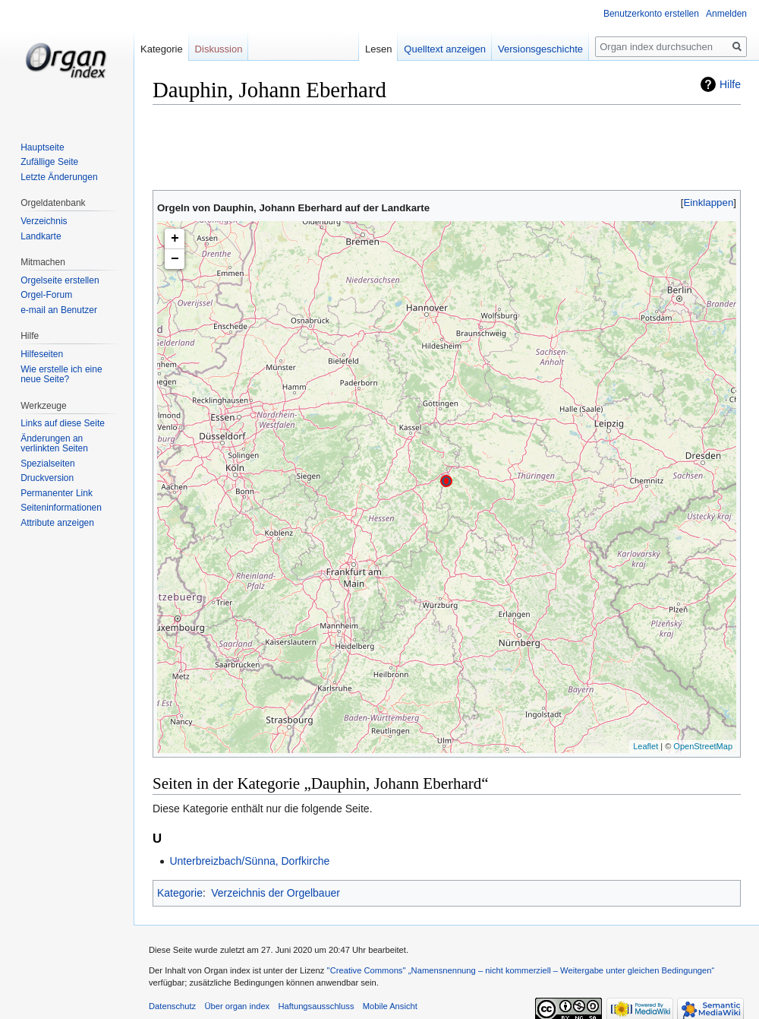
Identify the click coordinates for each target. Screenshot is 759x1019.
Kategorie (180, 893)
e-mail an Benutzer (58, 310)
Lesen (376, 49)
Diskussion (219, 49)
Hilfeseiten (41, 354)
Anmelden (726, 13)
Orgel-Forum (46, 295)
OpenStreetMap (702, 746)
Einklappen (709, 202)
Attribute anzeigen (57, 522)
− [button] (175, 259)
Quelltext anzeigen (442, 49)
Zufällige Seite (49, 162)
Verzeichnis (43, 221)
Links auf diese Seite (62, 423)
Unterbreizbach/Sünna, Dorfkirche (249, 861)
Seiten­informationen (61, 507)
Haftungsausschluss (316, 1006)
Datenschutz (172, 1006)
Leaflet (645, 746)
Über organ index (236, 1006)
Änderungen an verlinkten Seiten (54, 443)
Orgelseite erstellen (59, 280)
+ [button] (175, 238)
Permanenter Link (56, 493)
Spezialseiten (47, 463)
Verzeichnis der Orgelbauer (275, 893)
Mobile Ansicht (390, 1006)
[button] (708, 202)
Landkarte (40, 236)
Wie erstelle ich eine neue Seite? (61, 374)
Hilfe (730, 84)
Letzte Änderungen (58, 177)
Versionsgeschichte (538, 49)
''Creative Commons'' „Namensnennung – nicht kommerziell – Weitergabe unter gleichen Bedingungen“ (520, 970)
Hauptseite (42, 147)
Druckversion (47, 478)
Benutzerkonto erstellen (651, 13)
